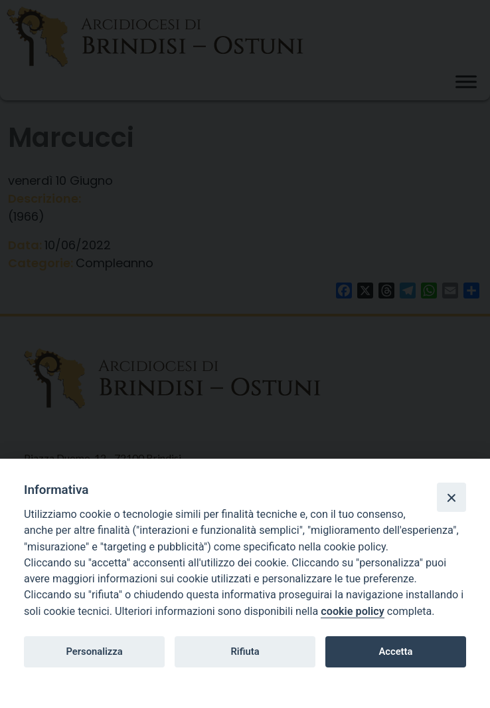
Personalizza (94, 651)
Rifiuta (244, 651)
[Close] (451, 497)
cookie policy (352, 611)
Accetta (395, 651)
